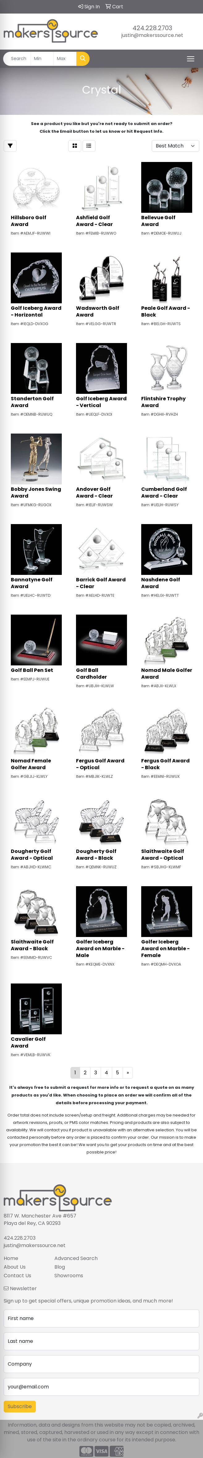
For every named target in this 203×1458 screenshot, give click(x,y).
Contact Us (17, 1275)
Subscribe (20, 1406)
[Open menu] (190, 59)
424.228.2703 (152, 28)
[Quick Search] (17, 59)
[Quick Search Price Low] (42, 59)
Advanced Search (76, 1258)
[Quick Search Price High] (65, 59)
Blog (59, 1266)
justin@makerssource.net (152, 35)
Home (11, 1258)
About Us (15, 1266)
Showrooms (68, 1275)
